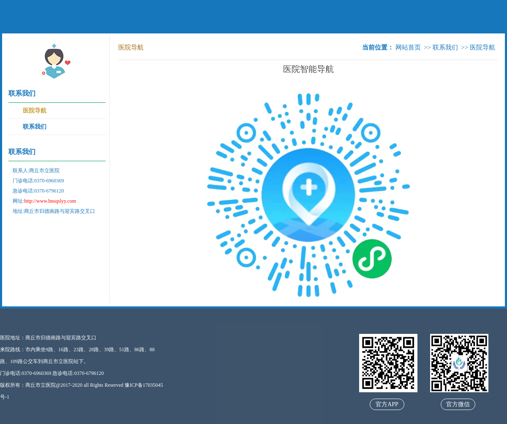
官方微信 (458, 404)
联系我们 (34, 127)
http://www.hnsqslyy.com (50, 201)
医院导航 (34, 110)
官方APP (387, 404)
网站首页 (408, 47)
